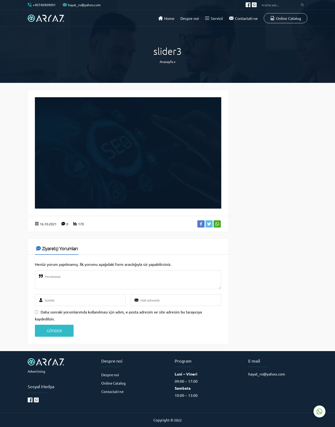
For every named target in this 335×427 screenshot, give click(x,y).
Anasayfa (166, 61)
